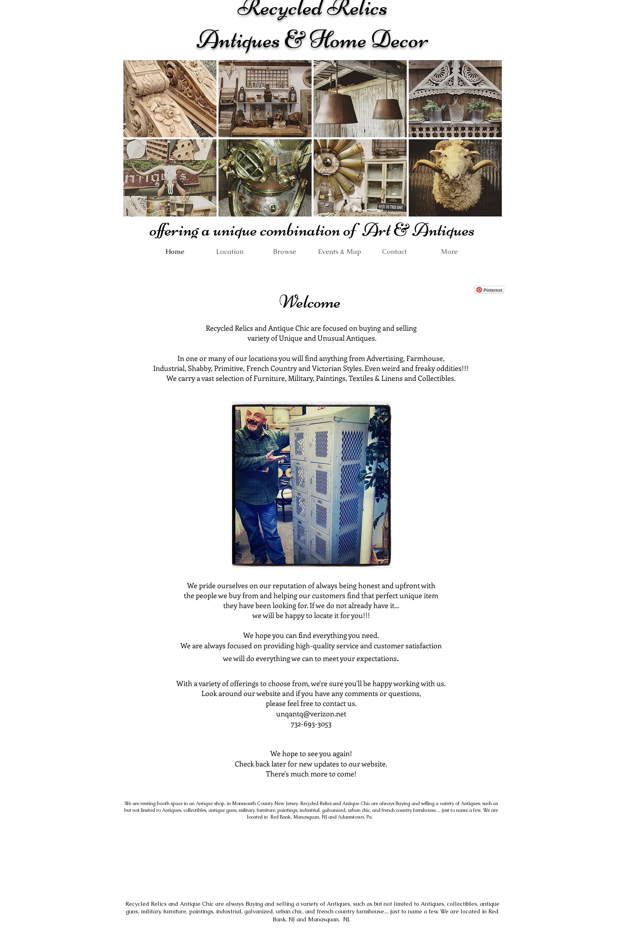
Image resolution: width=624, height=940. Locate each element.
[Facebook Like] (448, 290)
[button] (169, 98)
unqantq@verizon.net (311, 713)
